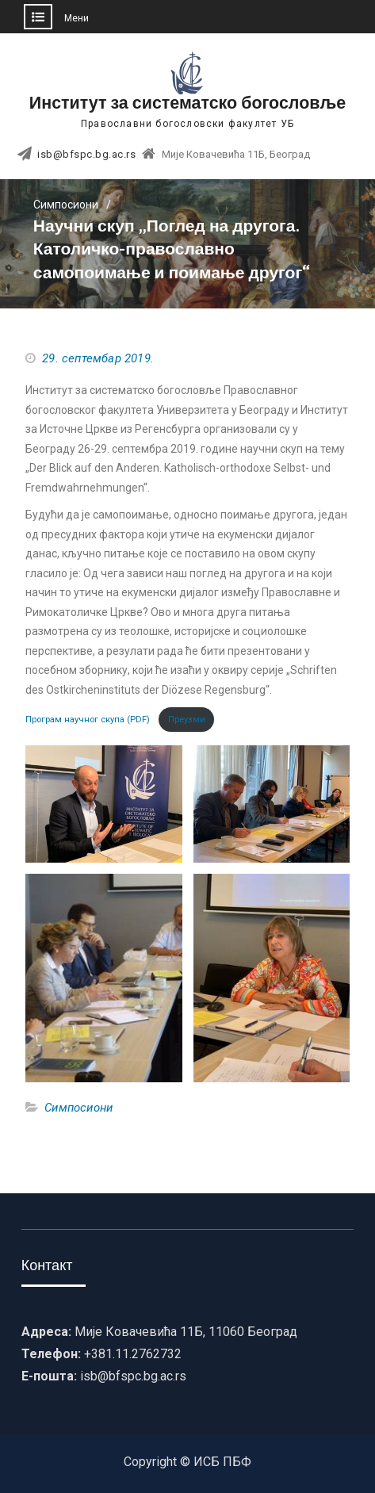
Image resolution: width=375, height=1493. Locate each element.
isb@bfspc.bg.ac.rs (86, 155)
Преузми (186, 719)
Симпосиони (78, 1108)
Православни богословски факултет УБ (187, 123)
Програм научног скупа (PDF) (88, 719)
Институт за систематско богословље (187, 103)
